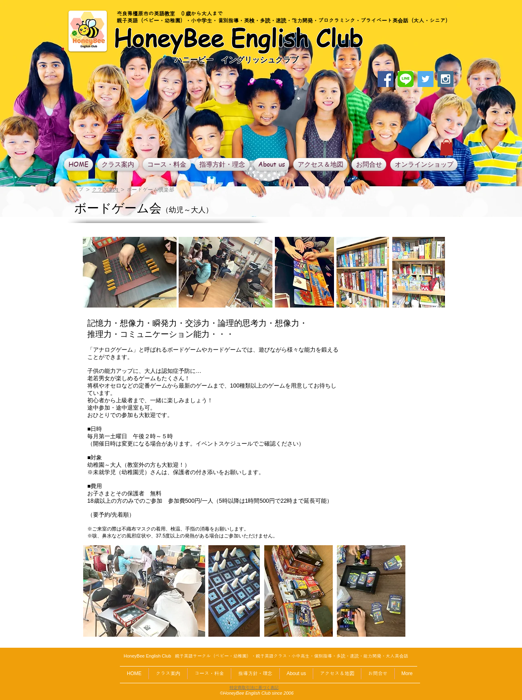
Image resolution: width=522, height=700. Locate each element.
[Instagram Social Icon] (445, 79)
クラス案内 (106, 190)
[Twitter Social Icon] (426, 79)
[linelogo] (406, 79)
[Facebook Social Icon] (386, 79)
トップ (76, 190)
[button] (446, 147)
